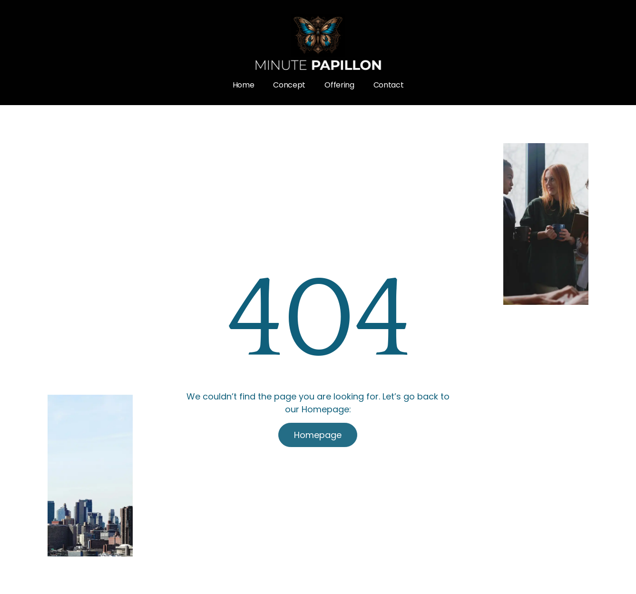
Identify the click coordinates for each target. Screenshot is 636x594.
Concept (289, 84)
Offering (339, 84)
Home (243, 84)
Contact (388, 84)
